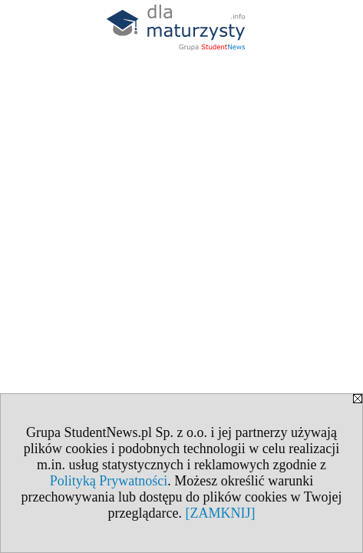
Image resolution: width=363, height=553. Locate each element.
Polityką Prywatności (109, 480)
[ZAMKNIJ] (220, 513)
